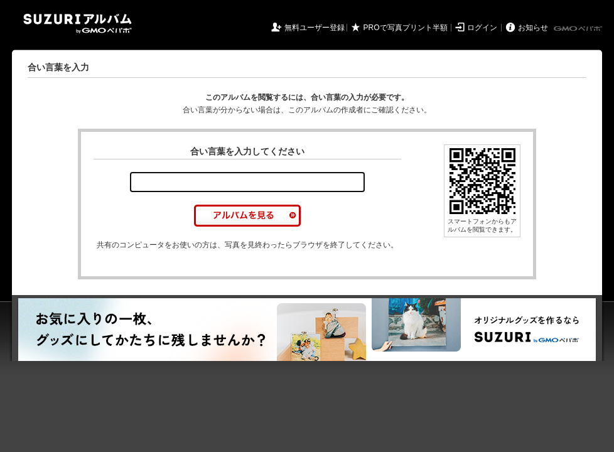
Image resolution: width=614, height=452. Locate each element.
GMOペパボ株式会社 (579, 29)
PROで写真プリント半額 (406, 27)
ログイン (482, 27)
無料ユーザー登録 (314, 27)
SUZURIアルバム (77, 23)
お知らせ (533, 27)
